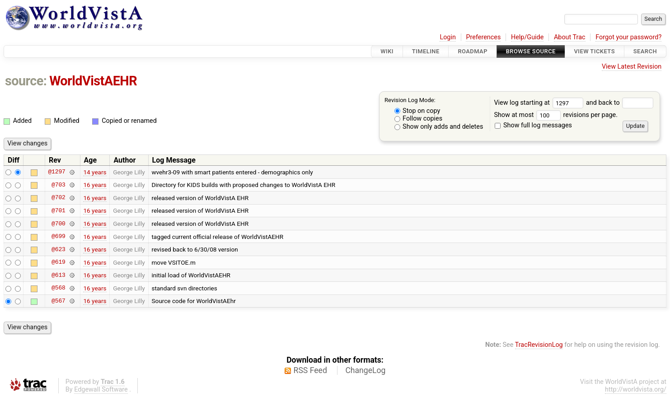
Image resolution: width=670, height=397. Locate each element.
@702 (59, 198)
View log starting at (540, 103)
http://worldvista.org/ (635, 389)
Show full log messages (533, 125)
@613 (59, 275)
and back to (619, 103)
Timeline (426, 51)
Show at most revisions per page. (556, 115)
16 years (94, 184)
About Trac (570, 37)
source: (26, 81)
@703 (59, 185)
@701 (59, 210)
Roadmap (472, 51)
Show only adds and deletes (438, 127)
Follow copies (418, 118)
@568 (59, 288)
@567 (59, 301)
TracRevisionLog (539, 345)
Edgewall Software (101, 389)
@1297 (56, 172)
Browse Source (531, 51)
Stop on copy (417, 111)
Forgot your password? (628, 37)
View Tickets (594, 51)
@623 (59, 249)
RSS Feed (310, 370)
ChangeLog (365, 370)
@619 (59, 262)
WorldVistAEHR (93, 81)
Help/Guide (527, 37)
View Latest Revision (631, 66)
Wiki (387, 51)
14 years (94, 172)
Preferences (483, 37)
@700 (59, 224)
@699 (59, 237)
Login (448, 37)
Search (645, 51)
